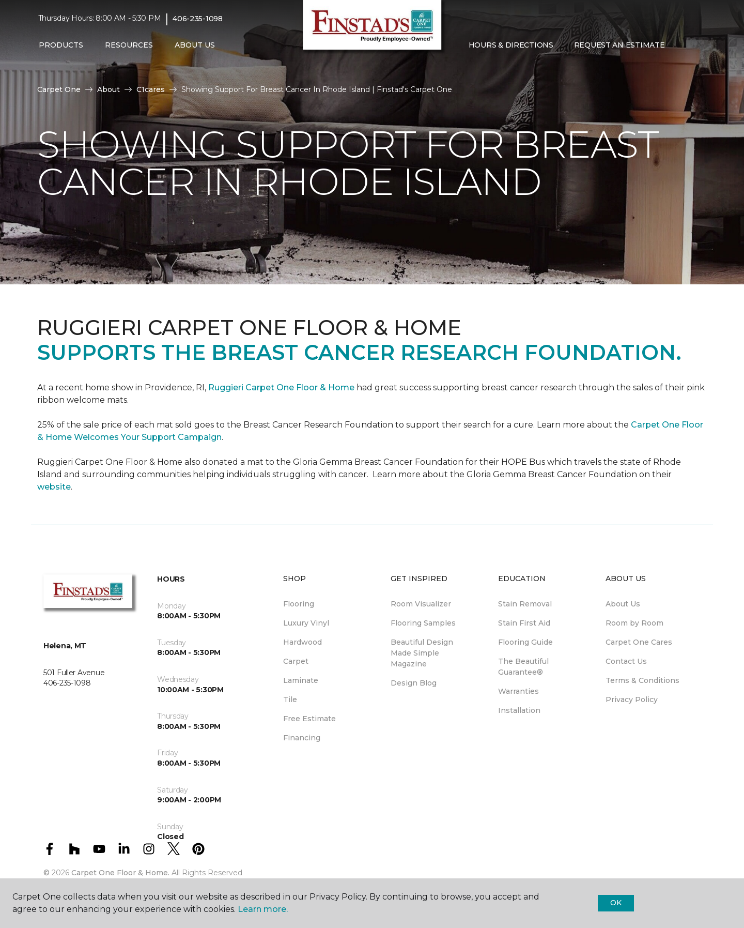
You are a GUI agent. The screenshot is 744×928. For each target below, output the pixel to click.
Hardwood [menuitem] (302, 642)
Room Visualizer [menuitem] (421, 603)
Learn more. (263, 909)
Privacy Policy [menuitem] (632, 699)
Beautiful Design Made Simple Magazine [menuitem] (422, 652)
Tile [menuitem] (290, 699)
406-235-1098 (198, 18)
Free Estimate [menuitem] (309, 718)
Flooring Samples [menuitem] (423, 623)
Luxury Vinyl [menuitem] (306, 623)
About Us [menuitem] (623, 603)
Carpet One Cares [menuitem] (639, 642)
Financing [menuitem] (301, 737)
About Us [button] (195, 45)
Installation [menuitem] (519, 710)
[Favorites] (695, 45)
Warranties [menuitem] (518, 691)
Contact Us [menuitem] (626, 661)
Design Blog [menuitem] (414, 683)
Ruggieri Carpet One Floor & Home (281, 387)
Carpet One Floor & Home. (120, 872)
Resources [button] (129, 45)
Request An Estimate (619, 45)
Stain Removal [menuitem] (525, 603)
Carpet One (59, 89)
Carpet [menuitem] (295, 661)
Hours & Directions (511, 45)
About (108, 89)
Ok (615, 902)
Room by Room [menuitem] (634, 623)
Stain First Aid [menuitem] (524, 623)
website (54, 487)
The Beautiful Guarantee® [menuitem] (523, 667)
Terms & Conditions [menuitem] (642, 680)
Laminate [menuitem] (300, 680)
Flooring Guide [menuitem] (525, 642)
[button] (683, 45)
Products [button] (61, 45)
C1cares (150, 89)
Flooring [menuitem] (298, 603)
